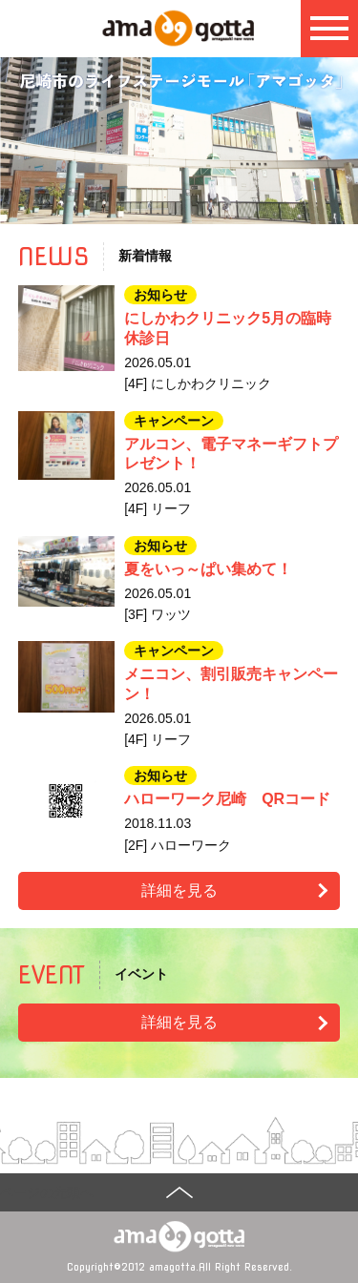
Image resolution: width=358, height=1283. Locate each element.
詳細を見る (179, 890)
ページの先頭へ (47, 1192)
